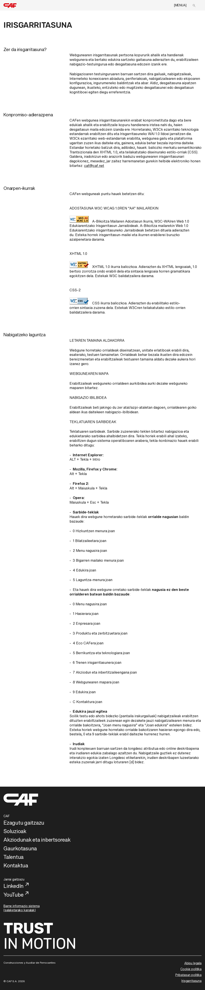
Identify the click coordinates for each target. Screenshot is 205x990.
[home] (10, 6)
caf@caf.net (94, 165)
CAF (6, 816)
